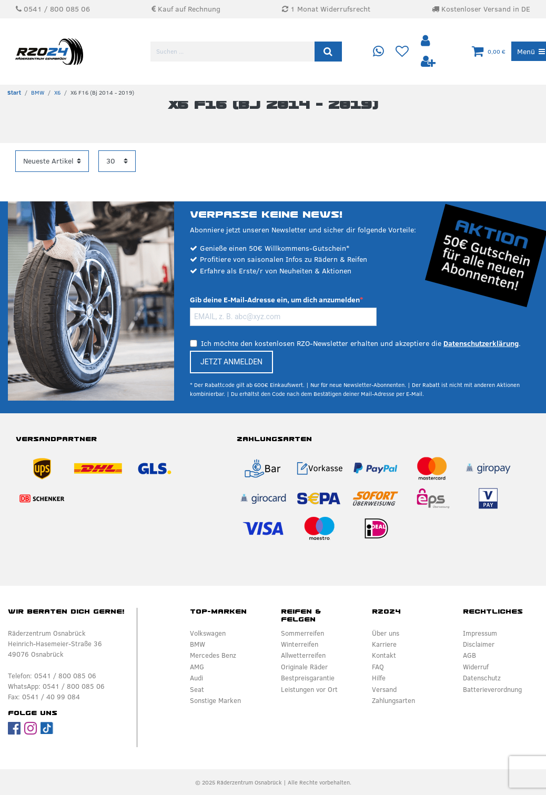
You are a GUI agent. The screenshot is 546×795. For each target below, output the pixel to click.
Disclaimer (478, 644)
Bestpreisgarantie (308, 677)
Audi (196, 677)
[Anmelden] (426, 41)
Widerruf (476, 666)
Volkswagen (208, 633)
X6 (57, 92)
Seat (197, 689)
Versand (384, 689)
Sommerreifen (302, 633)
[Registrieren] (427, 62)
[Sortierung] (52, 161)
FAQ (378, 666)
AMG (197, 666)
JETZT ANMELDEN (231, 362)
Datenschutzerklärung (481, 343)
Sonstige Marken (215, 700)
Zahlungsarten (393, 700)
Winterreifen (299, 644)
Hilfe (379, 677)
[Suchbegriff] (233, 52)
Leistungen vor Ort (309, 689)
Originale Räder (304, 666)
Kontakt (384, 655)
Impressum (480, 633)
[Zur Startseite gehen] (14, 92)
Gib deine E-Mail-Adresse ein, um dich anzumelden (275, 299)
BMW (37, 92)
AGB (469, 655)
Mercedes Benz (213, 655)
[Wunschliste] (402, 52)
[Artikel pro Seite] (117, 161)
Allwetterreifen (303, 655)
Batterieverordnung (492, 689)
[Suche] (328, 52)
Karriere (384, 644)
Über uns (385, 633)
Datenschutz (482, 677)
